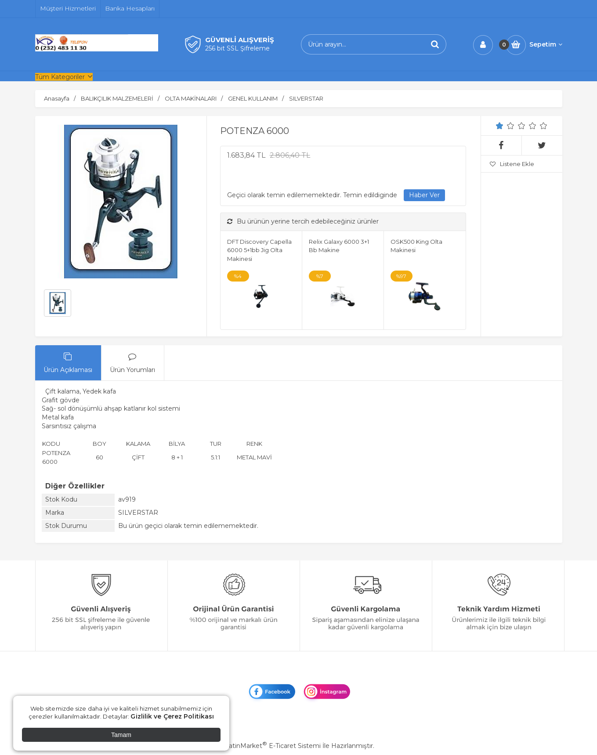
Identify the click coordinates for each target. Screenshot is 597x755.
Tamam (121, 734)
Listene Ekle (512, 163)
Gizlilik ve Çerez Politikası (172, 716)
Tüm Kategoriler (60, 77)
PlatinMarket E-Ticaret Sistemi (272, 746)
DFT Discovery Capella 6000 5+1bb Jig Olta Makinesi (259, 250)
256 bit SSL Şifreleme (237, 48)
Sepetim (545, 44)
